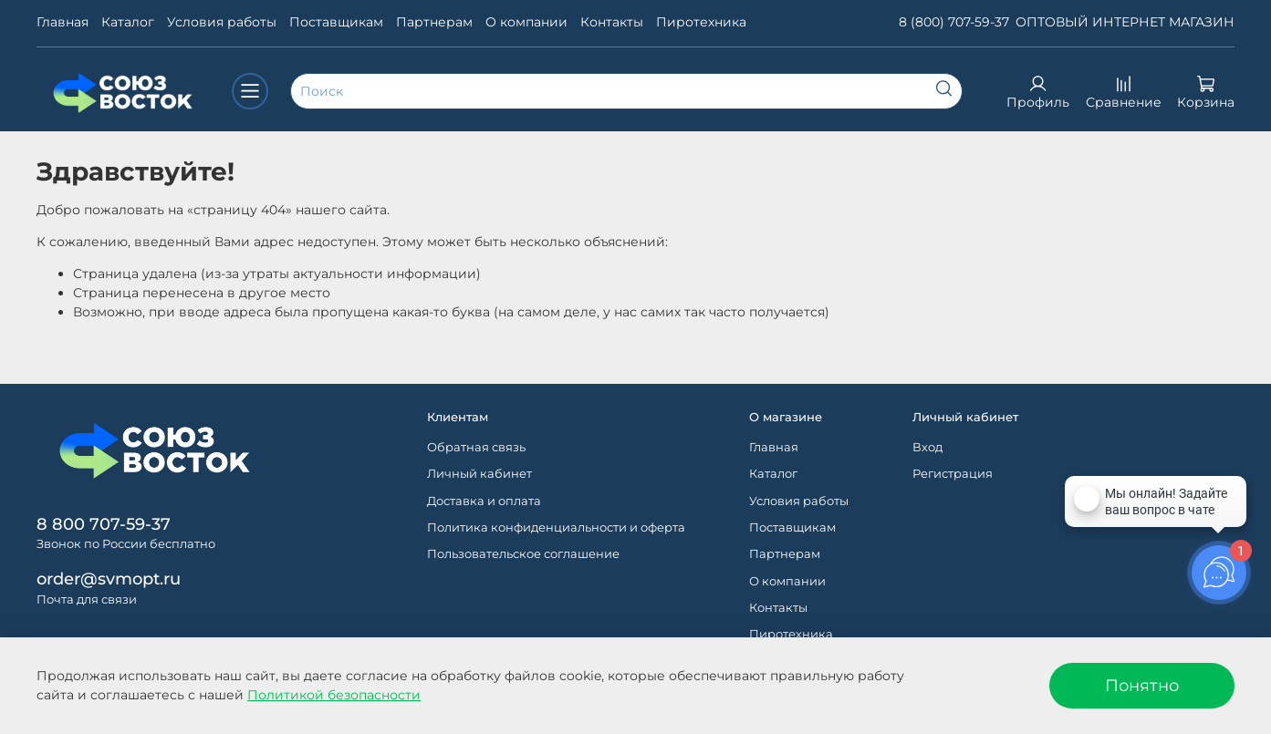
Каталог (127, 22)
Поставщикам (336, 22)
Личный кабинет (479, 474)
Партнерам (434, 22)
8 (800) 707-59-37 (954, 22)
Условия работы (221, 22)
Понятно (1142, 685)
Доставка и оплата (484, 501)
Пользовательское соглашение (523, 554)
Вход (927, 447)
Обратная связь (476, 447)
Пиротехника (701, 22)
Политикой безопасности (334, 695)
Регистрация (952, 474)
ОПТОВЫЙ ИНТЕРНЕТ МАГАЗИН (1125, 22)
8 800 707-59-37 (103, 523)
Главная (62, 22)
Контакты (611, 22)
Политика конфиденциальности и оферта (556, 527)
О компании (526, 22)
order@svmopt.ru (108, 578)
